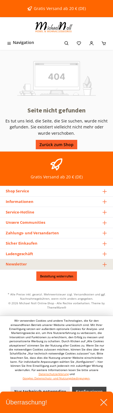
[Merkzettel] (79, 42)
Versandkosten (84, 294)
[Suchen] (66, 42)
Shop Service (17, 191)
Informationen (19, 201)
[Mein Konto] (91, 42)
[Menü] (20, 42)
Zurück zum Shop (56, 144)
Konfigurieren (89, 391)
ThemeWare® (56, 307)
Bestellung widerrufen (56, 276)
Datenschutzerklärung (54, 374)
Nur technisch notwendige (40, 391)
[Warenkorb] (104, 42)
